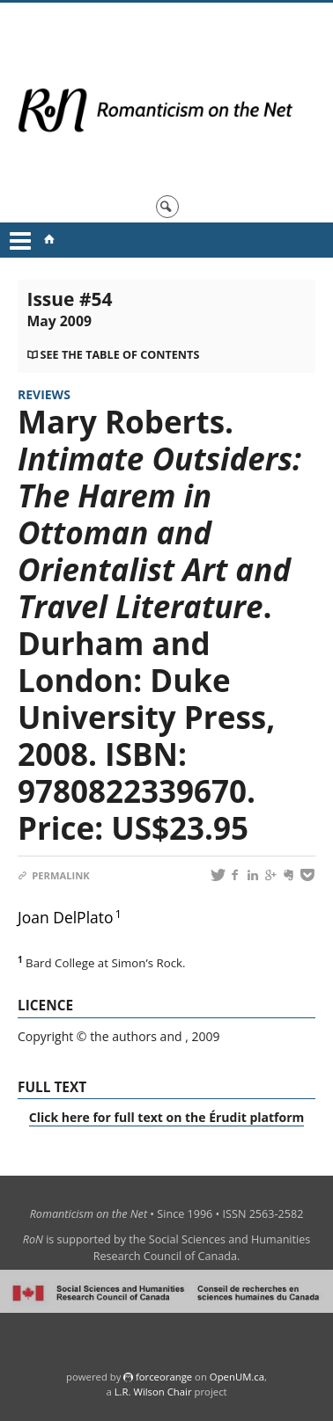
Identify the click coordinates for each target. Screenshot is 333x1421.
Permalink (54, 875)
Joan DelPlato (66, 917)
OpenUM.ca (237, 1376)
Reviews (44, 394)
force (164, 1376)
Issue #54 (69, 309)
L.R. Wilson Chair (153, 1391)
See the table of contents (120, 354)
